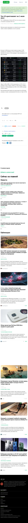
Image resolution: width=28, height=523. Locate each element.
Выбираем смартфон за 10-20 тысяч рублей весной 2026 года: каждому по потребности (14, 454)
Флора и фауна (3, 195)
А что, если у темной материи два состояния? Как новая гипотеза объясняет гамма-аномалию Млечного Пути (13, 289)
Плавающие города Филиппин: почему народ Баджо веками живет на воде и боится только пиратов (14, 382)
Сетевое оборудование (5, 217)
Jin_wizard (9, 126)
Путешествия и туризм (5, 389)
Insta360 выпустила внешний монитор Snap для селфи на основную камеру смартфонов (13, 223)
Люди (2, 502)
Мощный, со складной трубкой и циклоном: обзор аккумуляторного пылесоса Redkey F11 (14, 419)
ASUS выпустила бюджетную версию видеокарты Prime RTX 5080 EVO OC (13, 183)
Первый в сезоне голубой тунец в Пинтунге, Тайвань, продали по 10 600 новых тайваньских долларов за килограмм (13, 193)
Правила (2, 508)
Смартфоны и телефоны (6, 460)
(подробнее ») (5, 115)
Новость (6, 108)
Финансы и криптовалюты (19, 23)
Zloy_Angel (4, 434)
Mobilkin (3, 470)
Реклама (2, 513)
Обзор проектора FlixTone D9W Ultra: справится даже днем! (12, 326)
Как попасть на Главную (5, 511)
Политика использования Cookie (7, 514)
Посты (2, 499)
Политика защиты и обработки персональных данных (10, 515)
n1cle (3, 398)
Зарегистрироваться (4, 492)
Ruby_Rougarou (5, 268)
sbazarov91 (4, 341)
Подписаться (10, 135)
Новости (21, 2)
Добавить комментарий (7, 172)
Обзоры (15, 2)
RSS (9, 133)
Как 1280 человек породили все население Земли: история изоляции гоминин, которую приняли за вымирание (14, 252)
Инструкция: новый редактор (6, 510)
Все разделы (3, 500)
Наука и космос (4, 259)
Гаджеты (2, 225)
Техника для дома (4, 425)
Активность (3, 503)
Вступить (4, 135)
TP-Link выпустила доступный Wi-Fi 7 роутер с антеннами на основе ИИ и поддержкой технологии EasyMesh (14, 214)
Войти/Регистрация (4, 494)
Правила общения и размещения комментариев (9, 517)
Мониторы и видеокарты (6, 185)
